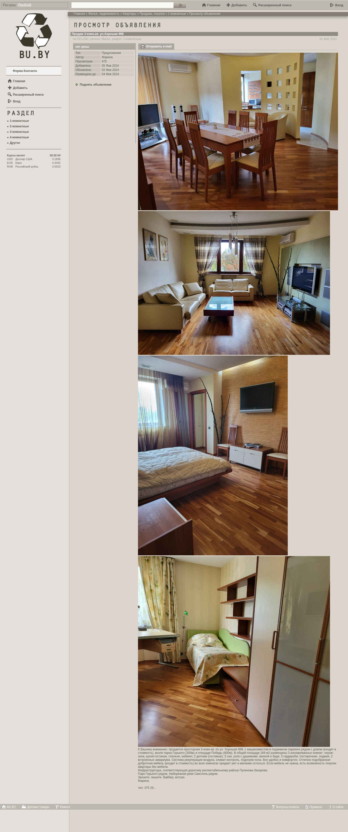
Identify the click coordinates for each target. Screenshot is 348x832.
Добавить (236, 5)
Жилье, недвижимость (104, 13)
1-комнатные (177, 13)
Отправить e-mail (156, 46)
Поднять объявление (93, 84)
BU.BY (9, 807)
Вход (336, 5)
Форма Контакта (25, 71)
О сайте (335, 807)
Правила (313, 807)
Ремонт (62, 807)
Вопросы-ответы (285, 807)
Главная (211, 5)
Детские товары (35, 807)
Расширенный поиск (272, 5)
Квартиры (129, 13)
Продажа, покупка (152, 13)
